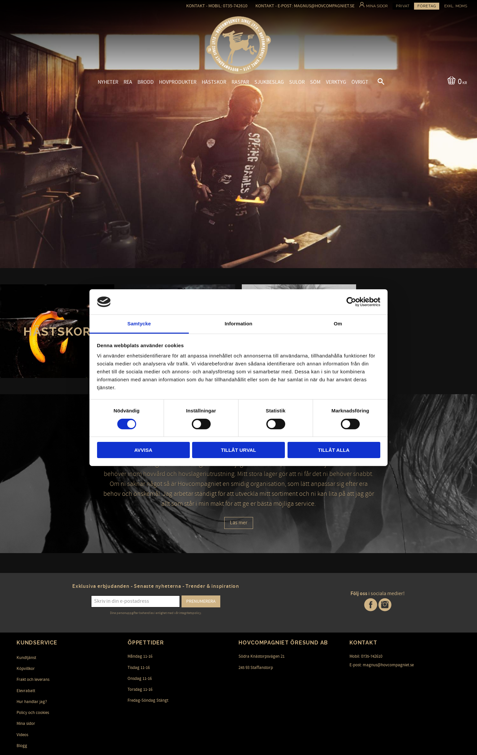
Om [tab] (338, 323)
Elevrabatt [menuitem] (26, 690)
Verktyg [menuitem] (336, 82)
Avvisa (143, 450)
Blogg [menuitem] (22, 745)
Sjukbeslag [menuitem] (269, 82)
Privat (403, 6)
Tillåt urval (238, 450)
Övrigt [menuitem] (359, 82)
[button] (375, 82)
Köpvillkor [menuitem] (26, 668)
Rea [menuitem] (128, 82)
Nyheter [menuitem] (108, 82)
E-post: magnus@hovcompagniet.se (381, 665)
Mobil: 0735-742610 (365, 656)
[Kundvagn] (456, 80)
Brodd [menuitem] (145, 82)
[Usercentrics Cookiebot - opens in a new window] (351, 302)
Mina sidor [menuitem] (26, 723)
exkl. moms (455, 6)
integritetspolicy (190, 613)
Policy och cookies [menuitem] (33, 712)
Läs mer (238, 522)
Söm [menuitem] (315, 82)
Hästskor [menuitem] (214, 82)
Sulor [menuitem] (297, 82)
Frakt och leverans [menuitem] (33, 679)
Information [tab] (238, 323)
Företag (426, 6)
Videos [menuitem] (22, 734)
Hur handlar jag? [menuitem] (32, 701)
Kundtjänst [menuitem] (26, 657)
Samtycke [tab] (139, 323)
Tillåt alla (333, 450)
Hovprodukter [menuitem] (177, 82)
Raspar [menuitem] (240, 82)
